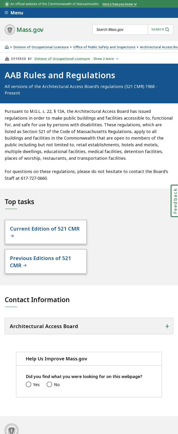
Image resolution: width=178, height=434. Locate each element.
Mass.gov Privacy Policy (144, 427)
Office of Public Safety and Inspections (104, 47)
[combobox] (132, 29)
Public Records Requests (89, 413)
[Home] (7, 47)
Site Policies (44, 413)
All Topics (14, 413)
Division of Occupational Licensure (41, 47)
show (104, 59)
